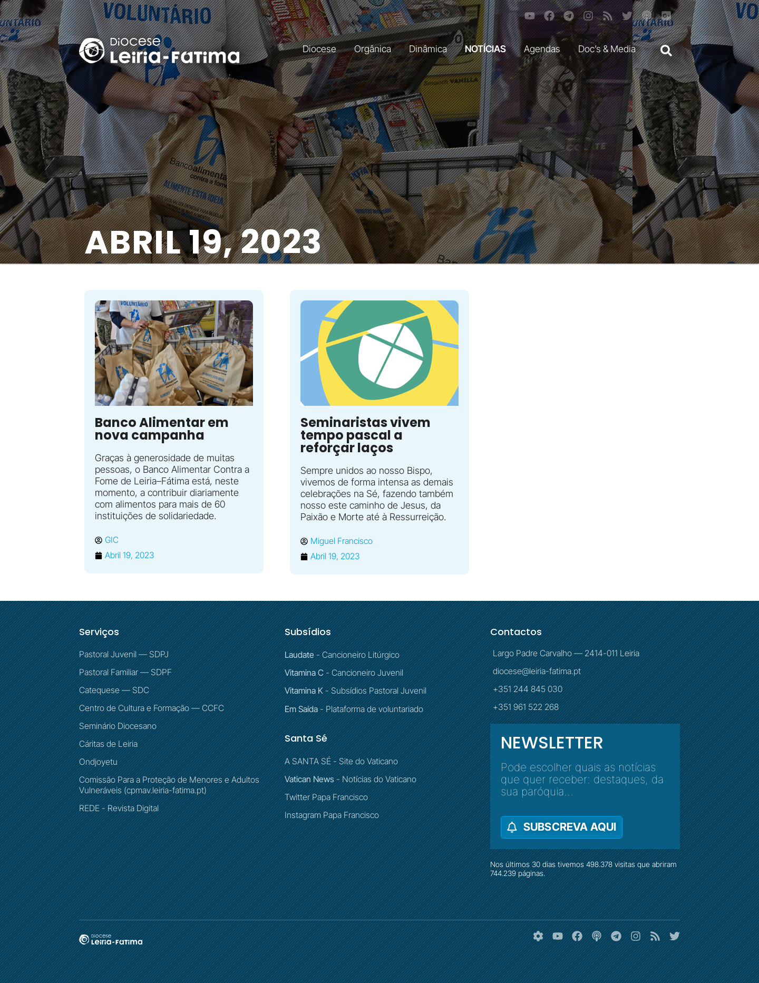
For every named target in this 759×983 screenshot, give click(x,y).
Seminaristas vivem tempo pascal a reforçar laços (365, 435)
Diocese (322, 48)
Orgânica (375, 48)
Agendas (545, 48)
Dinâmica (430, 48)
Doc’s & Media (609, 48)
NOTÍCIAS (488, 48)
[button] (666, 50)
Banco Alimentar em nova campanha (162, 429)
